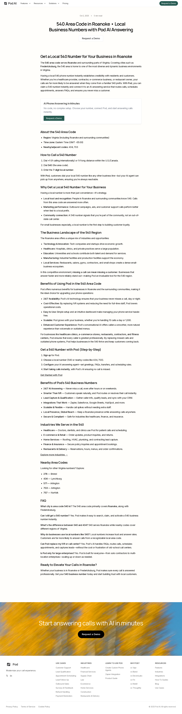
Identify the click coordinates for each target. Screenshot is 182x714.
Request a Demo (168, 3)
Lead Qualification (63, 672)
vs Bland (133, 672)
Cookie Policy (44, 707)
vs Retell (133, 684)
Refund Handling (63, 692)
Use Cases (159, 688)
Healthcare (85, 668)
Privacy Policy (12, 707)
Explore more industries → (54, 454)
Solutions (54, 3)
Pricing (65, 3)
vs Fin (132, 680)
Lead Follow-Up (62, 680)
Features (26, 3)
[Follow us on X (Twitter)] (7, 676)
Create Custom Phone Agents (114, 669)
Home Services (87, 688)
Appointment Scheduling (66, 676)
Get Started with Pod (51, 375)
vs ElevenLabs (136, 676)
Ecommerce (85, 684)
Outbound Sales (62, 684)
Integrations (160, 676)
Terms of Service (28, 707)
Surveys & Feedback (64, 688)
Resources (40, 3)
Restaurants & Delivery (90, 696)
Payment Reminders (64, 696)
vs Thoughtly (135, 688)
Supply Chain (86, 676)
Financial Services (88, 672)
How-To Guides (161, 680)
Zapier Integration (112, 674)
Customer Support (63, 668)
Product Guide (111, 678)
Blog (157, 684)
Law (82, 680)
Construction (86, 692)
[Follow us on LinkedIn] (11, 676)
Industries (159, 672)
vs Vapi (133, 668)
